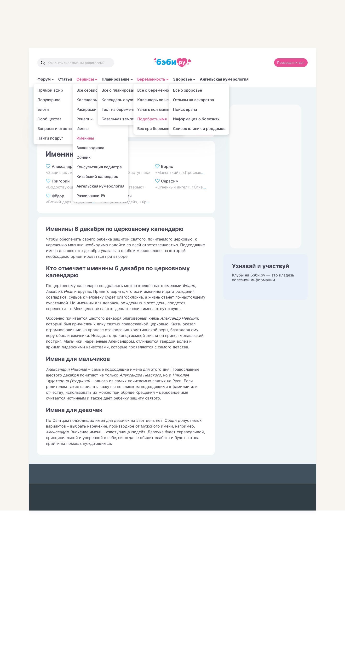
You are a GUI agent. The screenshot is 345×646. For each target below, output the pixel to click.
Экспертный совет (253, 511)
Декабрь (129, 96)
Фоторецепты (150, 511)
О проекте (254, 477)
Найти (203, 130)
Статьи (65, 79)
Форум (44, 79)
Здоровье (182, 79)
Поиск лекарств (202, 506)
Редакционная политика (259, 501)
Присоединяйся (258, 537)
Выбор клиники (151, 490)
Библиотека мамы (104, 501)
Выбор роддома (152, 501)
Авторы (243, 522)
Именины (107, 96)
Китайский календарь (157, 554)
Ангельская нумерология (224, 79)
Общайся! (46, 490)
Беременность (151, 79)
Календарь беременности (51, 535)
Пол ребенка (149, 522)
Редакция (284, 490)
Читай (93, 522)
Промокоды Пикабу (56, 578)
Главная (44, 96)
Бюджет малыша (53, 511)
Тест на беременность (58, 522)
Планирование (116, 79)
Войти (297, 537)
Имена (86, 96)
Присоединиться (291, 62)
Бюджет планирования (59, 501)
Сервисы (85, 79)
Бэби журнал (99, 490)
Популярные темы (104, 511)
